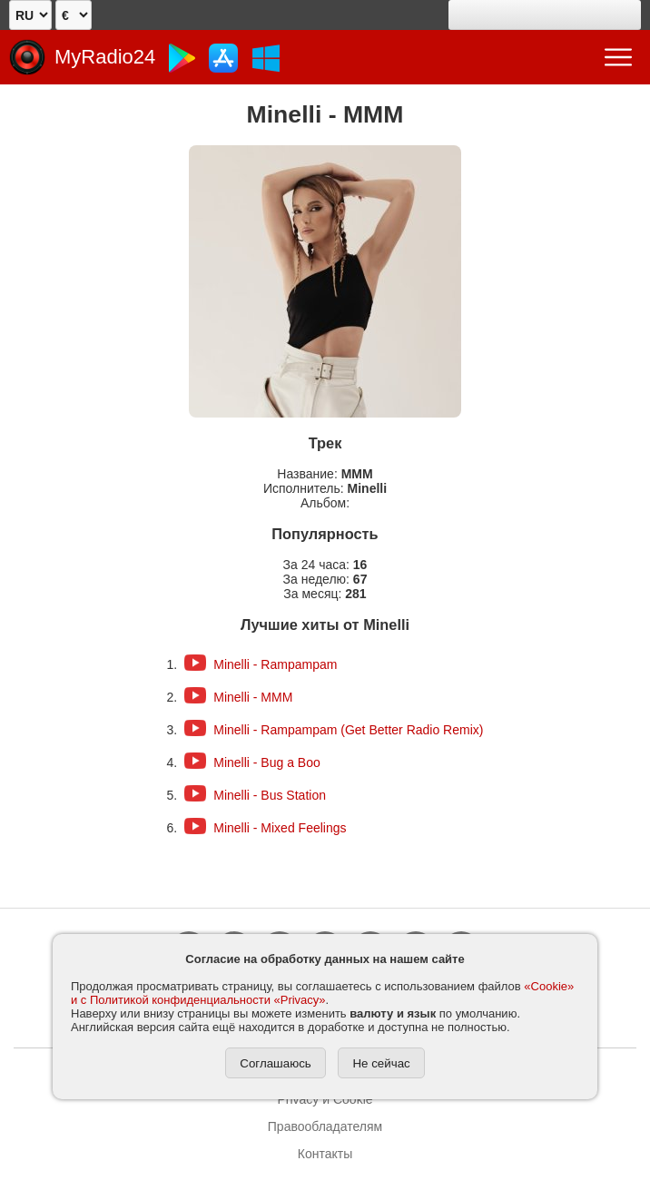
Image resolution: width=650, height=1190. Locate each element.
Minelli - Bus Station (269, 795)
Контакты (325, 1153)
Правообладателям (325, 1126)
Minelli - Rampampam (275, 664)
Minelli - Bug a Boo (266, 762)
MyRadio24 (104, 56)
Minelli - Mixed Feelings (279, 828)
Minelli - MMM (252, 697)
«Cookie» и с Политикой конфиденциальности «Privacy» (322, 993)
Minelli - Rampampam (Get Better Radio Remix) (348, 730)
